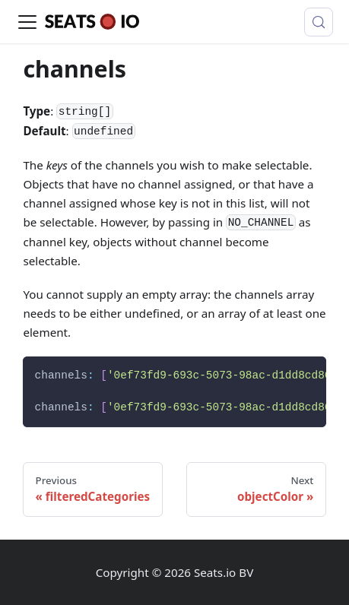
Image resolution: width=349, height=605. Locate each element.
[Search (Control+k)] (318, 22)
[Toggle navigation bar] (27, 22)
